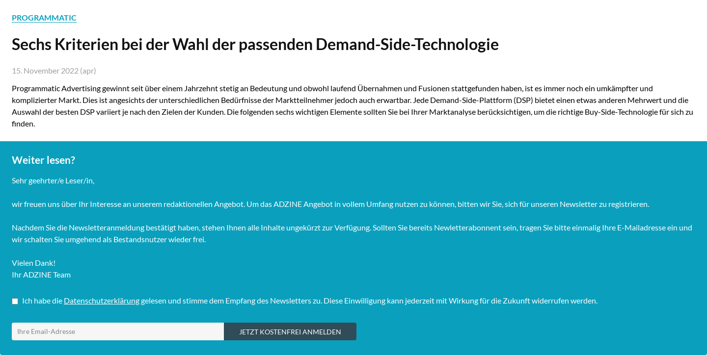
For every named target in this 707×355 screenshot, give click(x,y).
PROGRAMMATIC (44, 17)
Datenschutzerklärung (101, 300)
